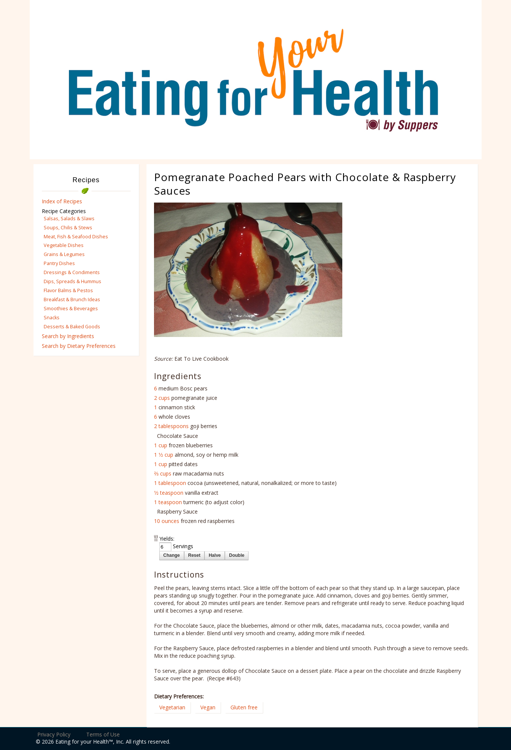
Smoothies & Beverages (71, 308)
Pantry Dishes (59, 263)
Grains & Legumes (64, 254)
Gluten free (244, 707)
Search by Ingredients (68, 336)
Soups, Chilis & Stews (68, 227)
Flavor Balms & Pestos (68, 290)
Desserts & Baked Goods (72, 326)
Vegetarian (172, 707)
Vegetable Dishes (64, 245)
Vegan (207, 707)
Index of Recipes (62, 201)
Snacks (51, 317)
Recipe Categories (64, 211)
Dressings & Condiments (72, 272)
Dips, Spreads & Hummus (72, 281)
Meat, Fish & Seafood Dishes (76, 236)
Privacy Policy (53, 734)
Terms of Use (103, 734)
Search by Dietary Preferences (79, 345)
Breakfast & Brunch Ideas (72, 299)
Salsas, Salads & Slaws (69, 218)
